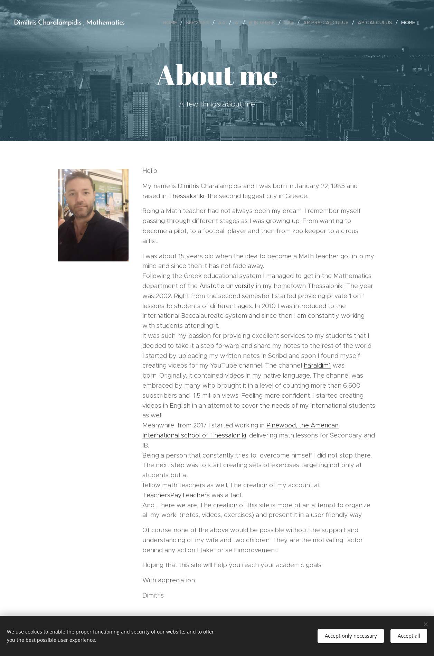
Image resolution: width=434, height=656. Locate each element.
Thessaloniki (186, 196)
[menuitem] (171, 22)
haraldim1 (317, 365)
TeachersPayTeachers (176, 495)
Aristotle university (226, 286)
